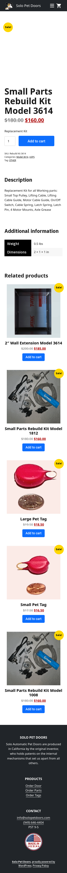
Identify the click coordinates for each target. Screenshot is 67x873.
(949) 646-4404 (33, 822)
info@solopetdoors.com (33, 818)
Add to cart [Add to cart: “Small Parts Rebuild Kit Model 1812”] (33, 447)
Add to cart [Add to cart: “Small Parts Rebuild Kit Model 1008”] (33, 709)
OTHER (12, 160)
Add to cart (36, 141)
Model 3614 (22, 156)
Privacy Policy (41, 865)
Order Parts (33, 790)
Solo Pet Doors (28, 5)
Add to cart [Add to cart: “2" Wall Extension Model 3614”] (33, 357)
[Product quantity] (9, 141)
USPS (31, 156)
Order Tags (33, 795)
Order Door (33, 786)
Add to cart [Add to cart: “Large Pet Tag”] (33, 533)
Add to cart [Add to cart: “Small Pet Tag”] (33, 619)
